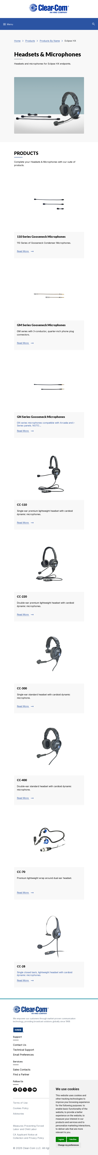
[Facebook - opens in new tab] (15, 1089)
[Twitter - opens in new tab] (25, 1089)
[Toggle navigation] (8, 25)
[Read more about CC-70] (49, 855)
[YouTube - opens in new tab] (35, 1089)
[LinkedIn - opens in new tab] (20, 1089)
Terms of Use (20, 1102)
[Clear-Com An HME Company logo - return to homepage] (31, 1009)
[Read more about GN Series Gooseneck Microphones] (49, 397)
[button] (93, 24)
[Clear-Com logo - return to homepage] (49, 8)
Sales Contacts (21, 1069)
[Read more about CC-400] (49, 762)
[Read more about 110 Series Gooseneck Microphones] (49, 216)
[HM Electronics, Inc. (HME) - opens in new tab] (18, 1029)
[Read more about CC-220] (49, 578)
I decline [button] (72, 1139)
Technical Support (23, 1049)
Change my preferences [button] (68, 1145)
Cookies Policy (21, 1108)
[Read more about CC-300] (49, 670)
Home (17, 40)
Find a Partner (21, 1074)
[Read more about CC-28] (49, 946)
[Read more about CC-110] (49, 486)
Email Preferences (23, 1054)
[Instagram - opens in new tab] (30, 1089)
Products (30, 40)
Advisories (18, 1113)
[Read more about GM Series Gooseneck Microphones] (49, 307)
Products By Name (50, 40)
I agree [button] (61, 1139)
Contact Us (19, 1044)
